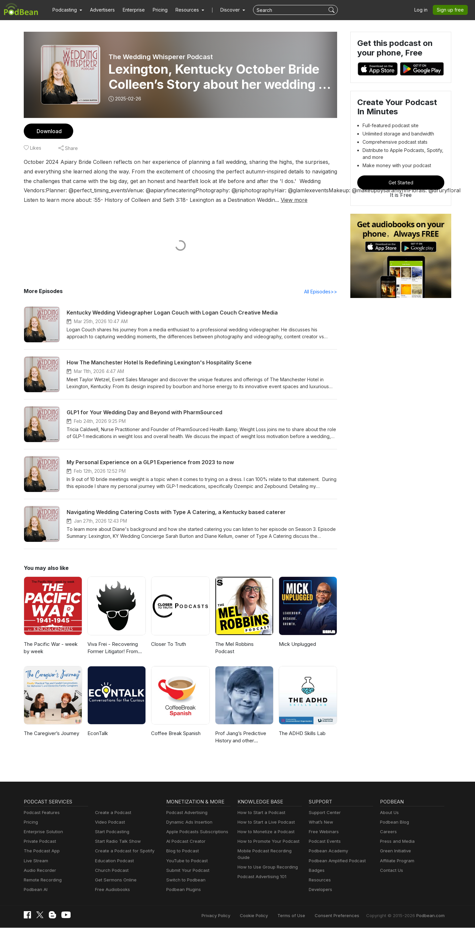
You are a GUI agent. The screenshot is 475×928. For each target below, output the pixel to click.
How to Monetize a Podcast (264, 832)
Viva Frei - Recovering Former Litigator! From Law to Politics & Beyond (114, 649)
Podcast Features (41, 812)
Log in (423, 10)
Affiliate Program (396, 861)
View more (277, 200)
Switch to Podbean (184, 880)
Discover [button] (223, 10)
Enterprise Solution (42, 832)
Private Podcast (39, 841)
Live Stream (35, 861)
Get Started (401, 182)
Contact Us (390, 870)
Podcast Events (324, 841)
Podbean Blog (393, 822)
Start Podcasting (111, 832)
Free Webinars (323, 832)
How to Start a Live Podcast (264, 822)
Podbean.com (431, 915)
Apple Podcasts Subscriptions (195, 832)
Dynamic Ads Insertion (187, 822)
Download (48, 131)
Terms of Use (303, 915)
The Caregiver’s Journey (51, 733)
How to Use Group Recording (266, 861)
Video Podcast (109, 822)
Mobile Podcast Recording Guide (269, 851)
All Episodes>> (321, 291)
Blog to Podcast (181, 851)
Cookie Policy (269, 915)
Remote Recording (42, 880)
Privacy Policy (232, 915)
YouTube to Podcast (185, 861)
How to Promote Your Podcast (267, 841)
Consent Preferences (346, 915)
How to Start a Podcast (260, 812)
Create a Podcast (112, 812)
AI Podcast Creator (184, 841)
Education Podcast (113, 861)
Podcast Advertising (185, 812)
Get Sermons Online (114, 880)
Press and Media (396, 841)
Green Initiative (394, 851)
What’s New (320, 822)
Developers (320, 889)
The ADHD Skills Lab (302, 733)
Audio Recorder (39, 870)
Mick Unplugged (296, 644)
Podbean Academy (327, 851)
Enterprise (130, 10)
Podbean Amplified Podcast (335, 861)
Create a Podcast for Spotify (122, 851)
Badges (316, 870)
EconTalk (97, 733)
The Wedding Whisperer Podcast (160, 56)
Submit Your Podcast (186, 870)
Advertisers (99, 10)
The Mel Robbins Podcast (243, 644)
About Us (389, 812)
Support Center (323, 812)
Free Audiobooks (111, 889)
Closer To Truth (167, 644)
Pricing (155, 10)
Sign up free (451, 10)
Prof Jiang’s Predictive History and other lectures (243, 737)
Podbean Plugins (182, 889)
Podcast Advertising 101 (261, 870)
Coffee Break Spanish (175, 733)
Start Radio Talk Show (116, 841)
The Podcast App (40, 851)
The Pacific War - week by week (52, 648)
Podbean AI (35, 889)
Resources (319, 880)
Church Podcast (110, 870)
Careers (388, 832)
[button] (66, 10)
